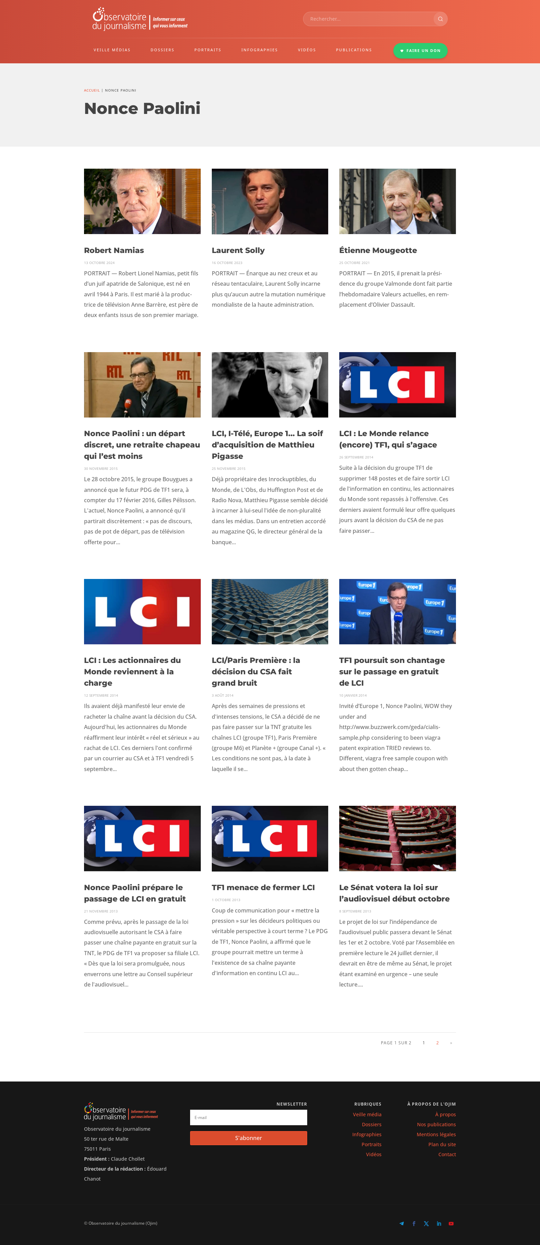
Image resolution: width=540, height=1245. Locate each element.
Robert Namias (114, 250)
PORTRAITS (208, 49)
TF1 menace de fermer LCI (263, 887)
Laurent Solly (238, 250)
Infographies (367, 1134)
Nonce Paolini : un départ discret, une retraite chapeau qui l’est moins (142, 445)
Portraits (372, 1144)
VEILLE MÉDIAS (112, 49)
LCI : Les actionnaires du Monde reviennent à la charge (132, 672)
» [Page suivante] (451, 1043)
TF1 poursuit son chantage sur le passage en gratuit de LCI (392, 672)
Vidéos (374, 1154)
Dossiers (372, 1124)
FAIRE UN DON (420, 50)
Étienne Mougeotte (378, 250)
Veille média (367, 1114)
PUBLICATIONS (354, 49)
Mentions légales (436, 1134)
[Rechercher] (440, 19)
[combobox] (368, 19)
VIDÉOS (307, 49)
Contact (447, 1154)
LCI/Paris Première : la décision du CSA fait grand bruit (256, 672)
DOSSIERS (162, 49)
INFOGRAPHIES (259, 49)
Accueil (92, 90)
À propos (445, 1114)
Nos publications (436, 1124)
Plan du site (442, 1144)
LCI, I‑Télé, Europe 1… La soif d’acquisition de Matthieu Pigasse (267, 445)
